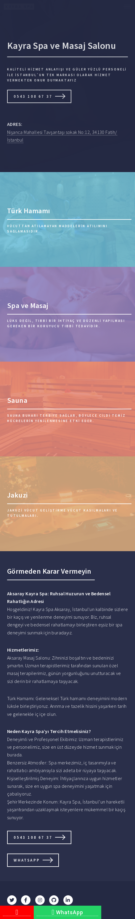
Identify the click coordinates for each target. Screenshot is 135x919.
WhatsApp (67, 912)
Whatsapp (27, 860)
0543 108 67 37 (33, 96)
